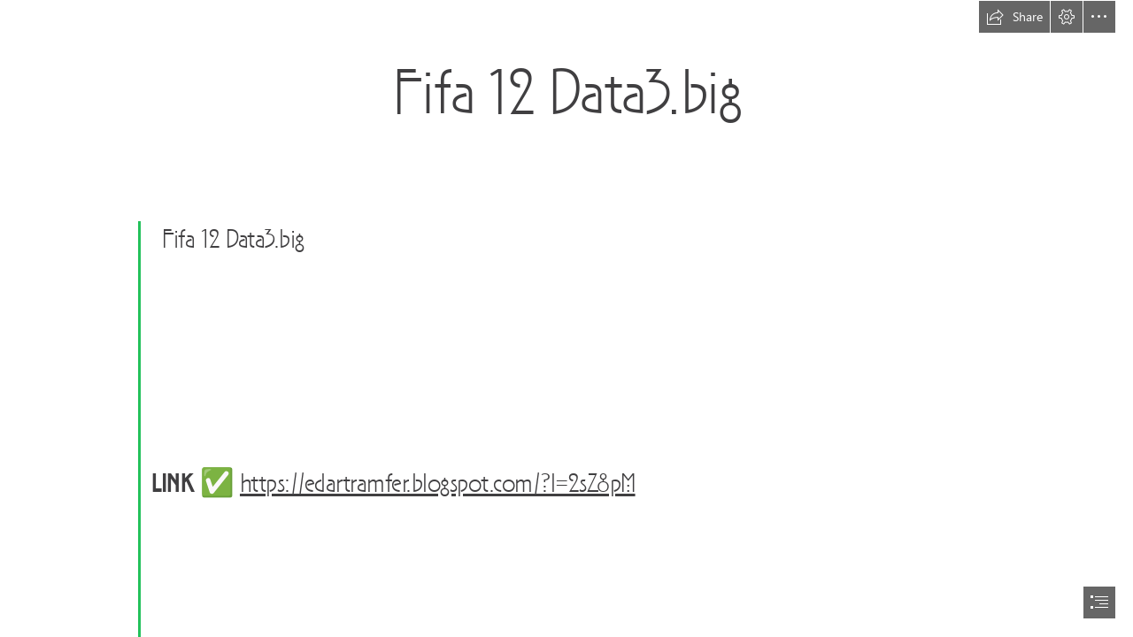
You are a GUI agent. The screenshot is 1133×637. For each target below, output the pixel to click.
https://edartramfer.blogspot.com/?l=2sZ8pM (438, 485)
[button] (1014, 17)
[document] (566, 318)
